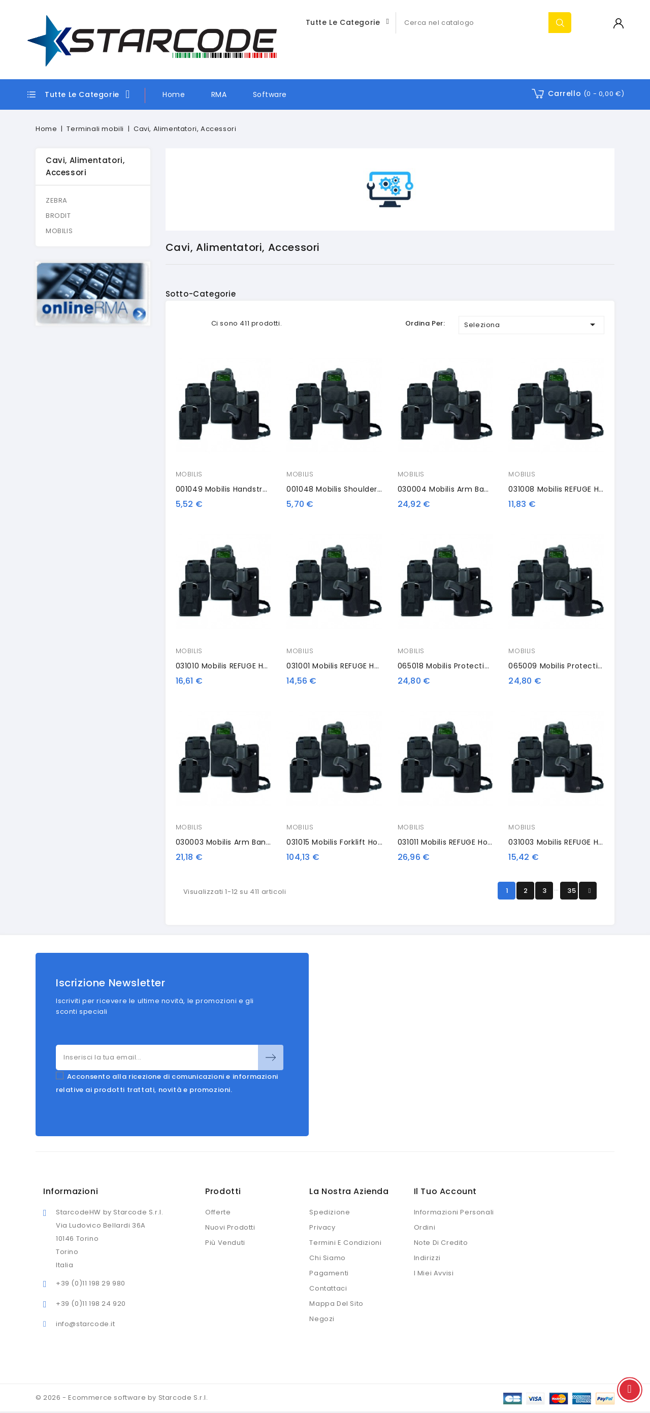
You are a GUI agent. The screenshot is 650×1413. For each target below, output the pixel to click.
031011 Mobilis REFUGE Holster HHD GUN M (473, 842)
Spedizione (329, 1212)
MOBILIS (59, 231)
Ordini (425, 1227)
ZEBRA (57, 200)
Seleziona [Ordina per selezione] (531, 324)
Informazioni (70, 1191)
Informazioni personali (454, 1212)
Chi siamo (327, 1258)
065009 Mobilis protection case (568, 666)
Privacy (322, 1227)
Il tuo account (445, 1191)
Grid (182, 323)
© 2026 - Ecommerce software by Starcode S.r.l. (122, 1397)
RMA (219, 94)
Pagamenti (328, 1273)
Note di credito (441, 1242)
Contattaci (328, 1288)
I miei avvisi (434, 1273)
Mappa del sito (336, 1303)
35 (571, 890)
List (197, 323)
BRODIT (58, 215)
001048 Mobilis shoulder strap (343, 489)
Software (270, 94)
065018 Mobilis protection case (457, 666)
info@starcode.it (85, 1324)
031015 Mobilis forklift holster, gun (350, 842)
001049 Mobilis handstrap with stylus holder (260, 489)
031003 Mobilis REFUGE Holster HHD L (575, 842)
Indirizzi (427, 1258)
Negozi (322, 1319)
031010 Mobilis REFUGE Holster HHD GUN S (251, 666)
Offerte (218, 1212)
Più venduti (225, 1242)
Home (173, 94)
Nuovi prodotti (230, 1227)
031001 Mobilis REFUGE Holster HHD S (353, 666)
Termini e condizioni (345, 1242)
